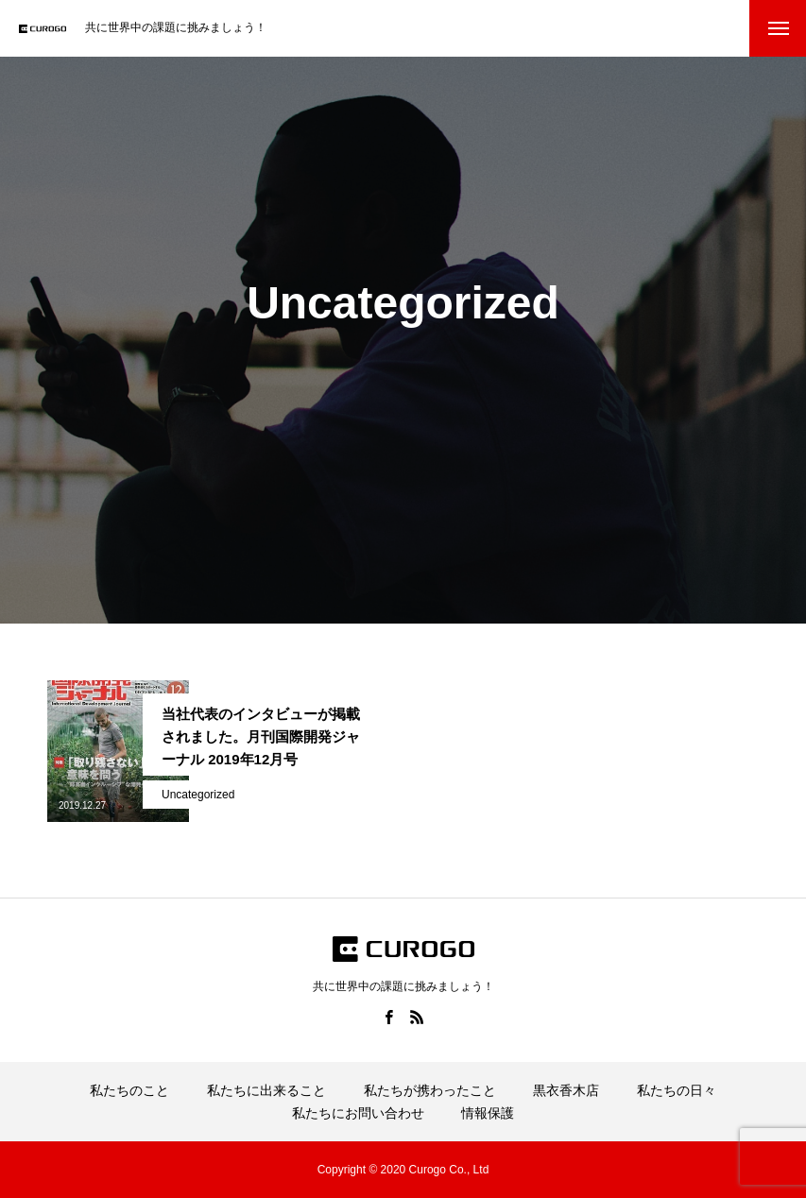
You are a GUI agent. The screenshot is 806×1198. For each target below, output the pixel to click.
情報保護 (487, 1113)
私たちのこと (129, 1090)
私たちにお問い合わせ (358, 1113)
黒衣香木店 (566, 1090)
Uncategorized (198, 794)
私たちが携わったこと (430, 1090)
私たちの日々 (676, 1090)
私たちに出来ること (266, 1090)
